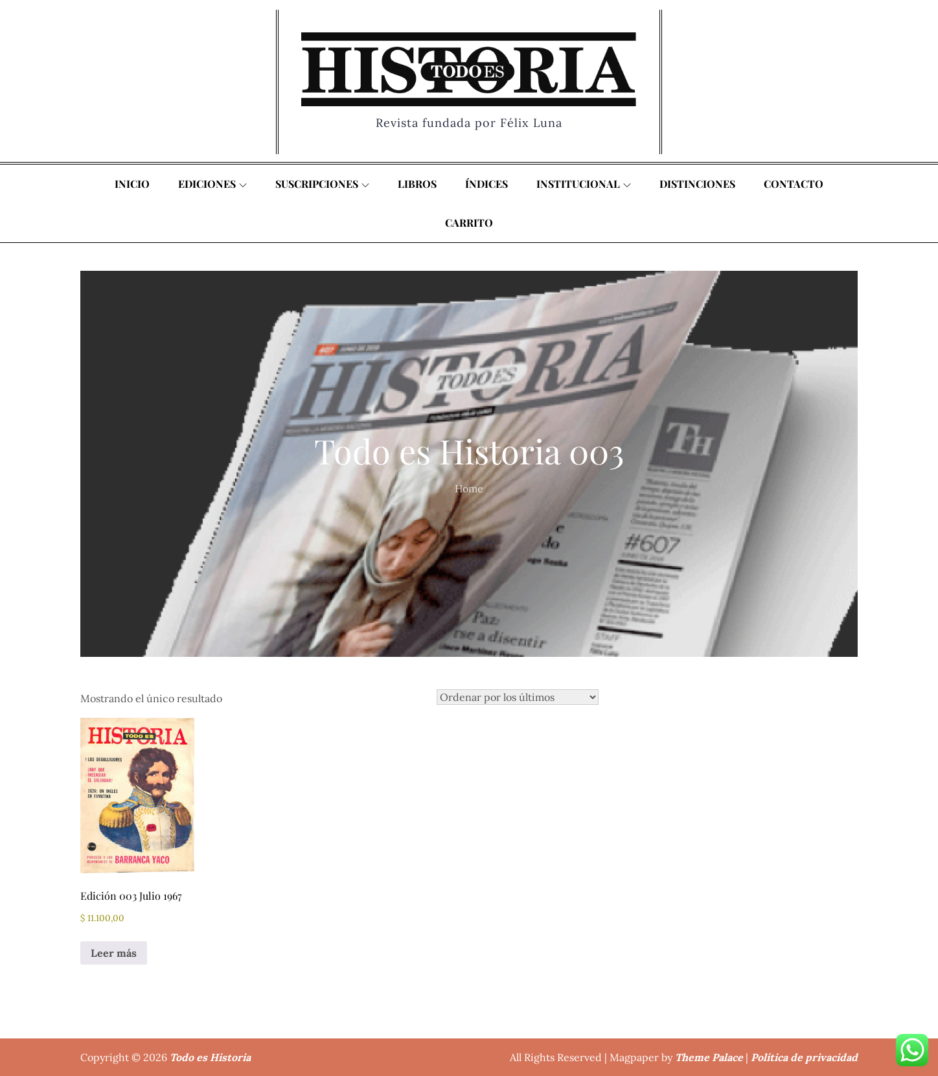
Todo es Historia (210, 1057)
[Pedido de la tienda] (518, 697)
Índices (486, 183)
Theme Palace (709, 1057)
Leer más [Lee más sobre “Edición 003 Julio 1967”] (114, 952)
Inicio (132, 183)
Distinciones (697, 183)
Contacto (793, 183)
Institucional (583, 183)
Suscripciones (322, 183)
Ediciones (212, 183)
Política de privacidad (804, 1057)
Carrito (469, 222)
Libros (417, 183)
